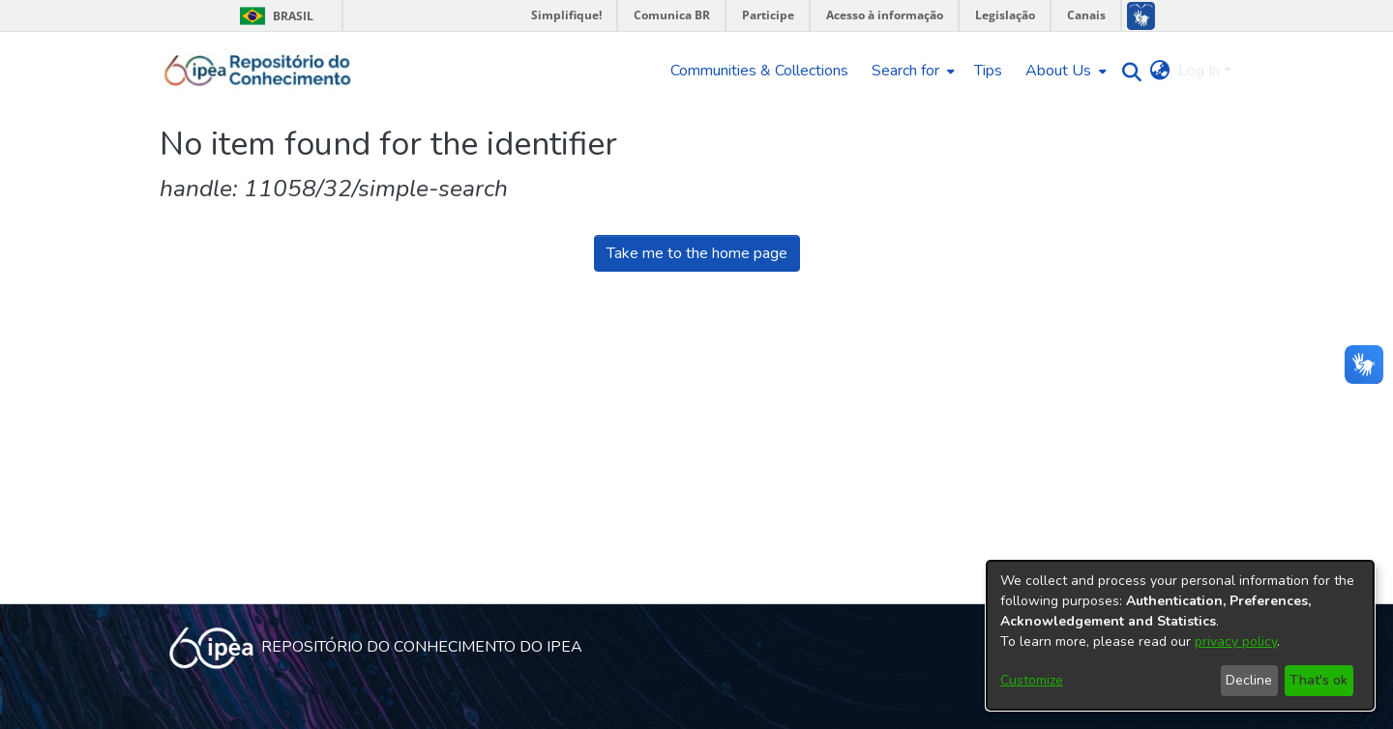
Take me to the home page (697, 253)
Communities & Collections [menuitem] (759, 70)
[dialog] (1180, 635)
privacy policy (1236, 641)
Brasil (273, 16)
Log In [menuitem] (1199, 70)
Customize (1031, 680)
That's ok (1318, 680)
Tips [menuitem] (988, 70)
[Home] (258, 70)
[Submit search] (1127, 71)
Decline (1249, 680)
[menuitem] (911, 70)
